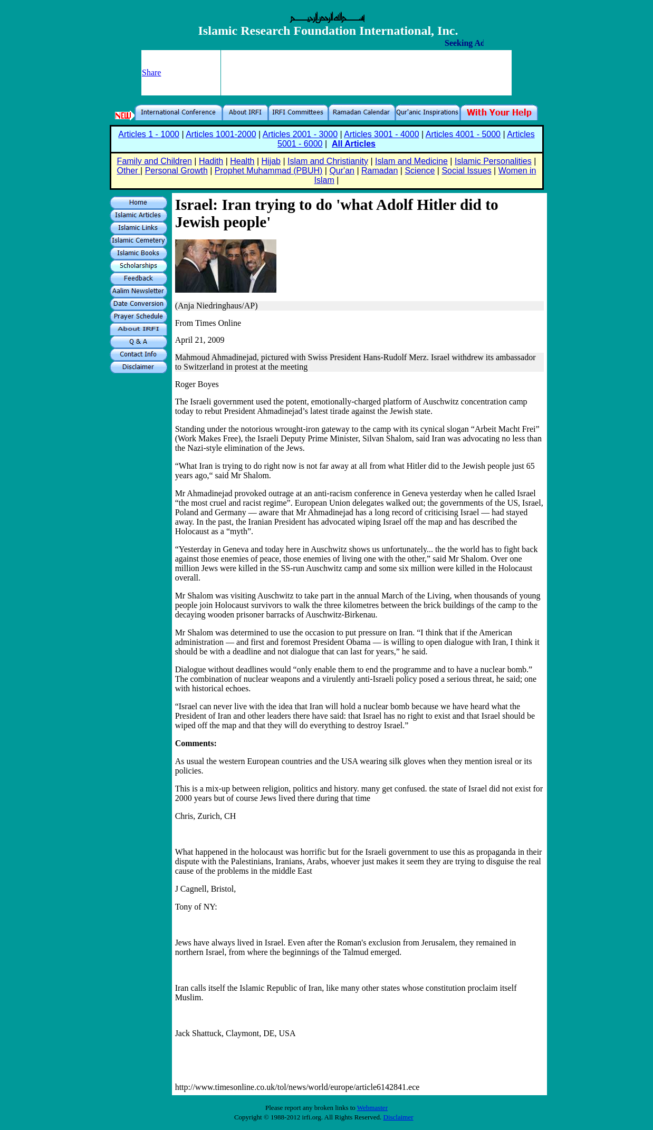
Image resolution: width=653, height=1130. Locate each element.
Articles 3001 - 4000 (381, 134)
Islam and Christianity (327, 161)
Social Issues (466, 170)
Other (128, 170)
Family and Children (154, 161)
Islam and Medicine (411, 161)
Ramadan (379, 170)
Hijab (271, 161)
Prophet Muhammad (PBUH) (269, 170)
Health (242, 161)
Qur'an (341, 170)
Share (151, 72)
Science (420, 170)
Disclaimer (398, 1117)
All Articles (354, 143)
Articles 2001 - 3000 (300, 134)
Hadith (211, 161)
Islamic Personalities (493, 161)
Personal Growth (176, 170)
